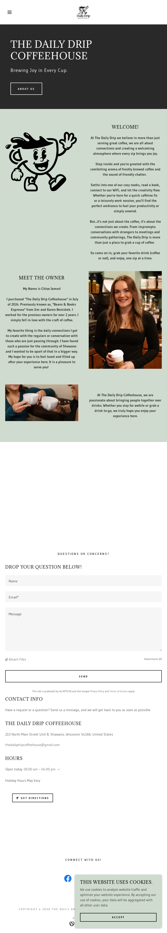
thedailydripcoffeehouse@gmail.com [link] (32, 745)
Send (83, 676)
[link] (83, 12)
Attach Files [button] (17, 659)
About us (26, 88)
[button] (8, 12)
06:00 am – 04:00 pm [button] (40, 769)
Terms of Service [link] (119, 691)
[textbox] (83, 580)
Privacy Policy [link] (97, 691)
